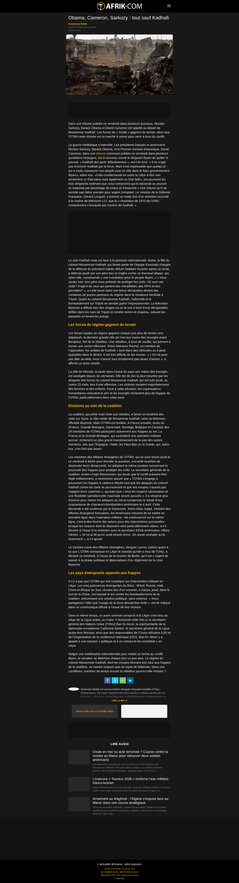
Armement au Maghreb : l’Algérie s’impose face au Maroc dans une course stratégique (130, 801)
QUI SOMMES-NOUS (109, 872)
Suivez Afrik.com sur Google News (95, 711)
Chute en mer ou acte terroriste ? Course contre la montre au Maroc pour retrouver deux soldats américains (130, 756)
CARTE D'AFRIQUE (112, 869)
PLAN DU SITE (128, 869)
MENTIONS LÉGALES (129, 872)
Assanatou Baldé (77, 23)
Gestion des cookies (130, 875)
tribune (100, 153)
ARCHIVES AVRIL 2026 (110, 875)
